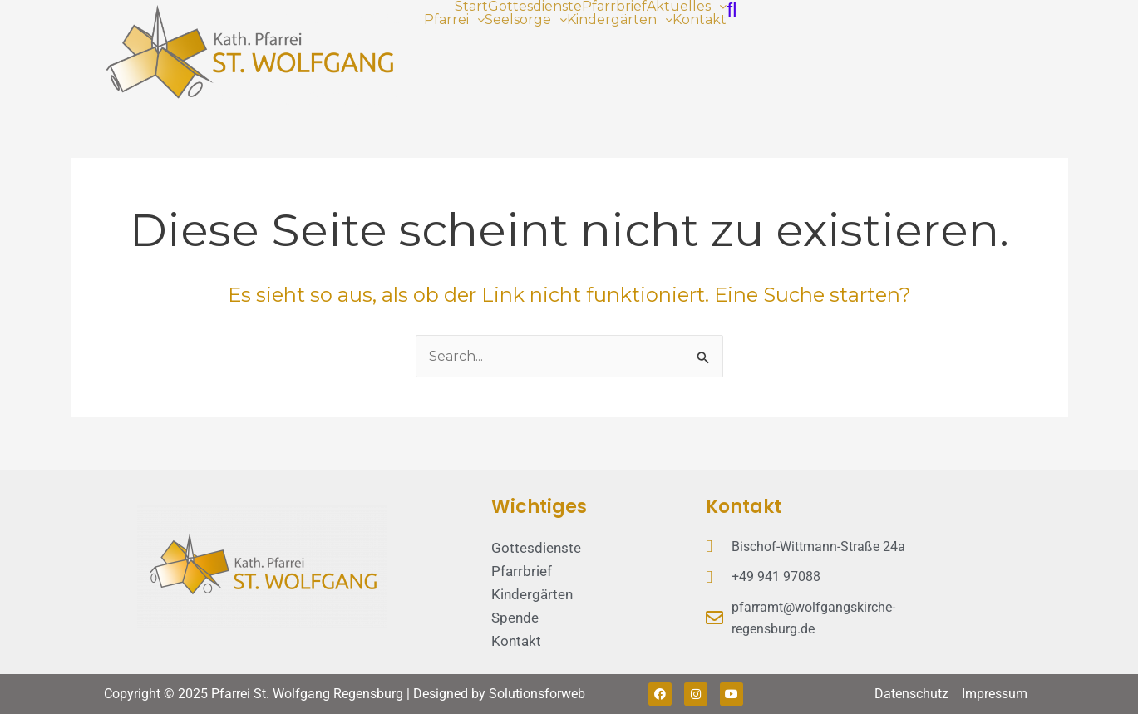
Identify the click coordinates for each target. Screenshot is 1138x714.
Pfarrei (454, 20)
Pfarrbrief (614, 6)
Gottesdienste (535, 6)
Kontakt (699, 20)
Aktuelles (687, 6)
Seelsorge (526, 20)
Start (471, 6)
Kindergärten (619, 20)
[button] (687, 6)
